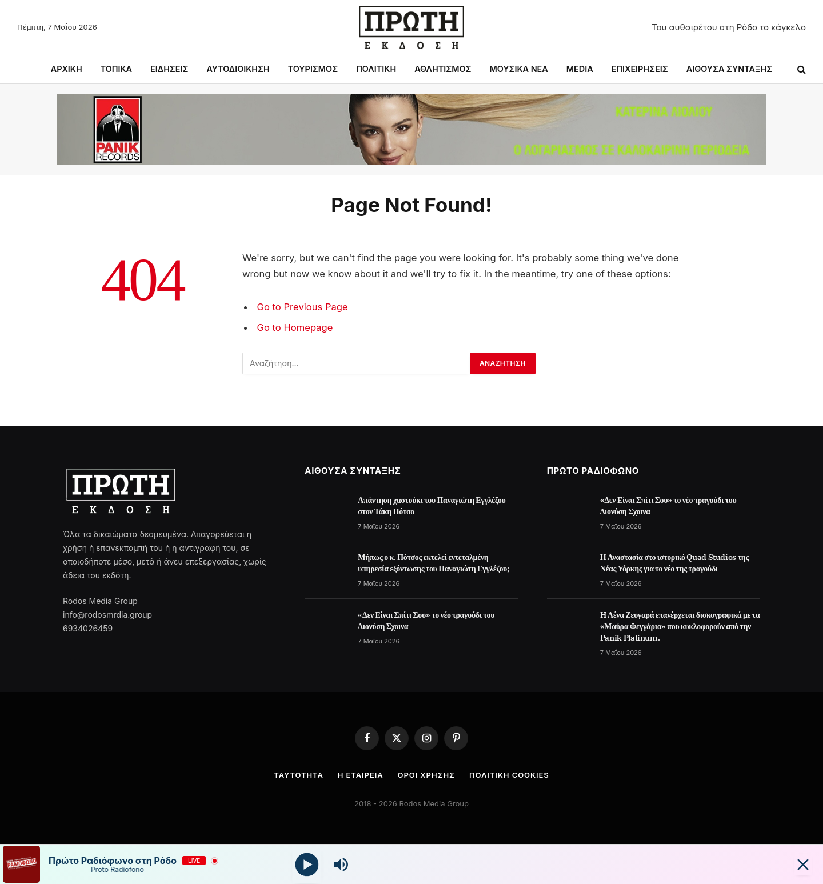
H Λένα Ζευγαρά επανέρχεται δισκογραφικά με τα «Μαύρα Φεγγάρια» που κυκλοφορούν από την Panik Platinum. (680, 626)
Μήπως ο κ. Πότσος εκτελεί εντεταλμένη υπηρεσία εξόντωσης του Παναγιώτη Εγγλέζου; (433, 563)
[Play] (307, 864)
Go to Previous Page (302, 307)
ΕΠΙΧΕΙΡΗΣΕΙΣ (640, 69)
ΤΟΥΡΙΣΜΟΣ (313, 69)
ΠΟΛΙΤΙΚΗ (376, 69)
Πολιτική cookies (509, 774)
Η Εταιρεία (360, 774)
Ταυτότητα (298, 774)
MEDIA (579, 69)
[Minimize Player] (803, 864)
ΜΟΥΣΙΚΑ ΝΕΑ (518, 69)
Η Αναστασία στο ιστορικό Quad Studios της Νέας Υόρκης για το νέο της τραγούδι (674, 563)
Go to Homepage (295, 327)
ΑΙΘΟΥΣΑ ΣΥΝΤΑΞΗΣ (729, 69)
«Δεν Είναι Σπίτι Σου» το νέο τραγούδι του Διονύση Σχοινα (426, 620)
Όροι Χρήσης (426, 774)
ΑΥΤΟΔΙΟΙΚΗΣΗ (237, 69)
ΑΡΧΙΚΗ (66, 69)
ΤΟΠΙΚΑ (116, 69)
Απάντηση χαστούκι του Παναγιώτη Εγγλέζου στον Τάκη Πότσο (431, 506)
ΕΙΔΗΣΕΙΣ (169, 69)
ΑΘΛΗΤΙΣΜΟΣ (442, 69)
